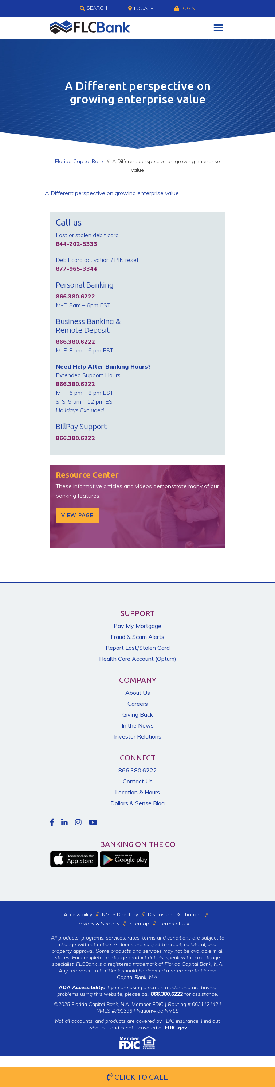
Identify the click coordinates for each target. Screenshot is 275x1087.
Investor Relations (137, 736)
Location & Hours (137, 792)
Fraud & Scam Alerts (137, 636)
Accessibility (78, 914)
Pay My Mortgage (137, 625)
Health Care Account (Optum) (137, 658)
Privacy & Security (98, 923)
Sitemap (139, 923)
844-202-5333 (76, 243)
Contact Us (138, 781)
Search (93, 8)
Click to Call (137, 1077)
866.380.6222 (137, 770)
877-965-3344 (76, 268)
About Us (137, 692)
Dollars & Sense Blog (137, 803)
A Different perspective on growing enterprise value (112, 193)
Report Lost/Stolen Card (138, 647)
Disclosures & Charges (175, 914)
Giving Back (137, 714)
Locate (140, 8)
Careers (137, 703)
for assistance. (184, 994)
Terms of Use (175, 923)
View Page (77, 515)
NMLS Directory (120, 914)
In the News (138, 725)
